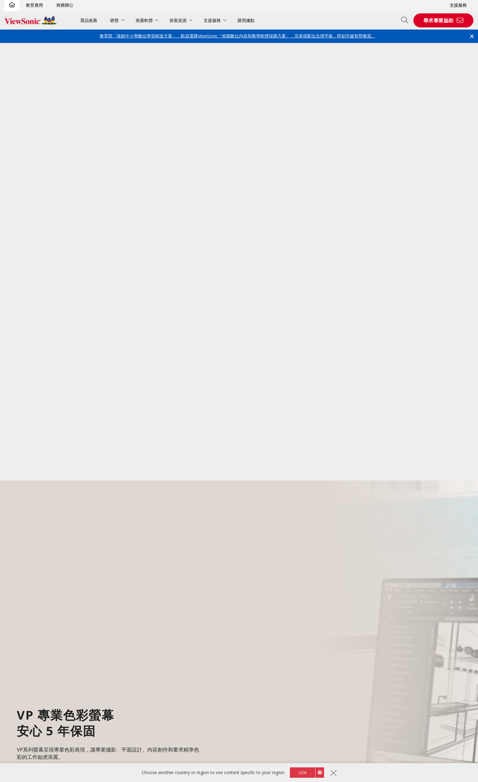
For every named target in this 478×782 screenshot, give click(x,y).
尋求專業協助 (438, 20)
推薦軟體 (144, 20)
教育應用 (34, 5)
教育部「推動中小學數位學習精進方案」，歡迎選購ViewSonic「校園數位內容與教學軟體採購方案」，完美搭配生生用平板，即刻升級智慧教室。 (238, 36)
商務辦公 (64, 5)
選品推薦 (88, 20)
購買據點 (246, 20)
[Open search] (406, 20)
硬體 (114, 20)
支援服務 (458, 5)
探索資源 (178, 20)
